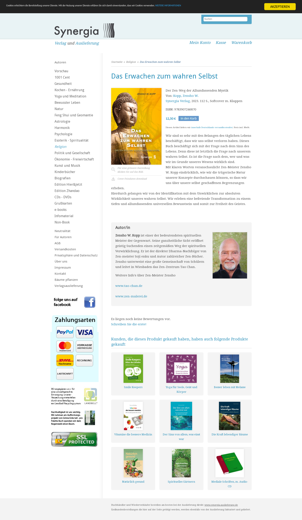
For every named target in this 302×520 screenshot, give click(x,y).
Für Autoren (63, 237)
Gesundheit (63, 84)
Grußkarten (63, 203)
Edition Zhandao (67, 191)
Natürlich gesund (133, 481)
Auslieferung (87, 43)
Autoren (60, 62)
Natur (59, 109)
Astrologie (62, 121)
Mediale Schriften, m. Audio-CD (229, 484)
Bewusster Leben (67, 103)
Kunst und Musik (67, 166)
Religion (60, 147)
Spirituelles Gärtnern (181, 481)
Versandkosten (65, 249)
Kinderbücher (65, 172)
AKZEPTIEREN (280, 6)
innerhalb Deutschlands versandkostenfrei (212, 127)
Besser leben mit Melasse (230, 387)
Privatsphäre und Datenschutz (76, 255)
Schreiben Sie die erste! (128, 324)
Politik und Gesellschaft (72, 153)
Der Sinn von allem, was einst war (181, 437)
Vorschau (61, 71)
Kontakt (60, 274)
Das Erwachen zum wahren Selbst (160, 61)
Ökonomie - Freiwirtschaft (74, 159)
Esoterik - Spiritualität (72, 140)
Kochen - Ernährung (69, 90)
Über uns (61, 261)
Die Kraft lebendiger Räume (230, 434)
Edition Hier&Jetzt (68, 184)
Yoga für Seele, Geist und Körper (181, 389)
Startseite (116, 61)
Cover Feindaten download (132, 178)
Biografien (62, 178)
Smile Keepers (133, 387)
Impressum (63, 267)
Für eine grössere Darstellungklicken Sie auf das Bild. (133, 170)
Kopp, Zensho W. (186, 96)
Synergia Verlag (178, 101)
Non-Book (62, 222)
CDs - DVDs (63, 197)
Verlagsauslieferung (69, 286)
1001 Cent (62, 77)
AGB (58, 243)
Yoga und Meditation (70, 96)
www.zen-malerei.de (131, 296)
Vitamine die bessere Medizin (133, 434)
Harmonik (62, 128)
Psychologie (63, 134)
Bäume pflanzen (66, 280)
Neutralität (62, 231)
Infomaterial (64, 216)
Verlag (60, 43)
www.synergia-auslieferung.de (221, 505)
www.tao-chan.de (129, 286)
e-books (60, 210)
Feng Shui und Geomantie (74, 115)
